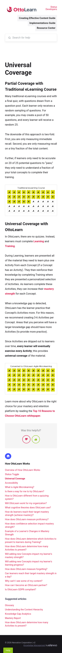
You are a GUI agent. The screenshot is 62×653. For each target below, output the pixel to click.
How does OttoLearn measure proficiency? (27, 519)
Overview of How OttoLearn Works (22, 470)
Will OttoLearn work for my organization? (26, 503)
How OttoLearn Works (17, 463)
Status (53, 7)
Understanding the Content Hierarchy (24, 609)
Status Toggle (12, 474)
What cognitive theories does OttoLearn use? (28, 507)
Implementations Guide (42, 23)
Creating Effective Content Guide (37, 18)
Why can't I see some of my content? (23, 581)
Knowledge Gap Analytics (18, 614)
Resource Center (46, 27)
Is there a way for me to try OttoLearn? (24, 491)
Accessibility (11, 483)
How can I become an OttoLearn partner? (26, 585)
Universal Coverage (15, 478)
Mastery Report (13, 618)
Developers (51, 9)
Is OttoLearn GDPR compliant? (20, 589)
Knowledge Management (34, 645)
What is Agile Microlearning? (19, 487)
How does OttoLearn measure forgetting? (26, 569)
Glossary (9, 605)
